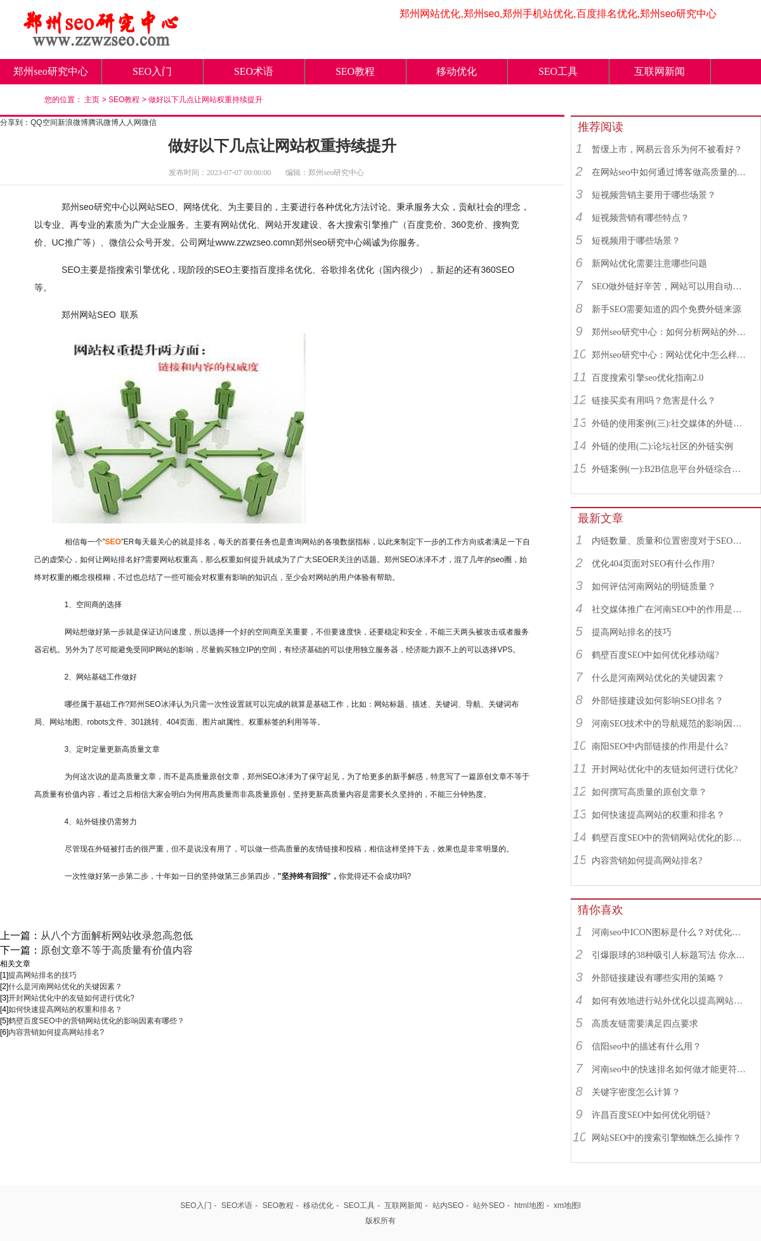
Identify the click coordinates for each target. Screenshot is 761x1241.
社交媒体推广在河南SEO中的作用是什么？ (670, 609)
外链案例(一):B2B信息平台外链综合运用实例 (670, 469)
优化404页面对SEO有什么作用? (653, 563)
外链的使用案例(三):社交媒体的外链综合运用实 (670, 423)
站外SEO (488, 1205)
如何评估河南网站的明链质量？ (654, 586)
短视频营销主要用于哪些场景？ (654, 195)
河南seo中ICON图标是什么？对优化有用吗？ (670, 932)
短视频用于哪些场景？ (636, 241)
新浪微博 (73, 122)
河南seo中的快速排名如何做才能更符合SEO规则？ (670, 1069)
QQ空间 (44, 122)
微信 (149, 122)
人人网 (130, 122)
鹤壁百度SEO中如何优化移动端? (655, 655)
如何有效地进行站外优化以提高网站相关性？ (670, 1001)
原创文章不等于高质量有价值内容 (117, 950)
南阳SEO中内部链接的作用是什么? (660, 746)
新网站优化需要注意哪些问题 (649, 263)
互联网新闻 (659, 71)
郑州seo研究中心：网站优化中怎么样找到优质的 (670, 355)
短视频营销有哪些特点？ (640, 218)
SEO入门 (152, 71)
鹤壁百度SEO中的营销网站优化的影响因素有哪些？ (96, 1020)
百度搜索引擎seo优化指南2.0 (647, 378)
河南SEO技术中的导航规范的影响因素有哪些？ (670, 723)
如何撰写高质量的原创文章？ (649, 792)
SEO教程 (355, 71)
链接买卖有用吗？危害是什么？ (654, 400)
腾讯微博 (103, 122)
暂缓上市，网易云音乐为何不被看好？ (667, 149)
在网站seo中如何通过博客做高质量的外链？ (670, 172)
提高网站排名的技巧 (42, 975)
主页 (92, 99)
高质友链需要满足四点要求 (645, 1023)
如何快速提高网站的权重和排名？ (65, 1009)
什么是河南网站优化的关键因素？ (65, 986)
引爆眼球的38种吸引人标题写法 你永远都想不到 (670, 955)
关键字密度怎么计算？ (636, 1092)
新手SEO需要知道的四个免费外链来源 (666, 309)
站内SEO (448, 1205)
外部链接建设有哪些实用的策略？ (658, 978)
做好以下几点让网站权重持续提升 (205, 99)
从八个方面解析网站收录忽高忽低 (117, 935)
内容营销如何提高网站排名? (56, 1032)
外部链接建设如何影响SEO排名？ (658, 701)
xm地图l (567, 1205)
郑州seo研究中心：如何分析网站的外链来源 (670, 332)
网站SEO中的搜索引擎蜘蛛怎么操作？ (666, 1138)
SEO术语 (253, 71)
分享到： (15, 122)
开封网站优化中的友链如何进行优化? (71, 998)
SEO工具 (558, 71)
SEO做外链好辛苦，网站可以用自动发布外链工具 (670, 286)
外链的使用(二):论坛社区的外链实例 (662, 446)
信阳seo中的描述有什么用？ (646, 1046)
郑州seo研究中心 (50, 71)
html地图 (529, 1205)
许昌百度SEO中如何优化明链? (651, 1115)
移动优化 (456, 71)
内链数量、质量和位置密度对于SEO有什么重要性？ (670, 541)
